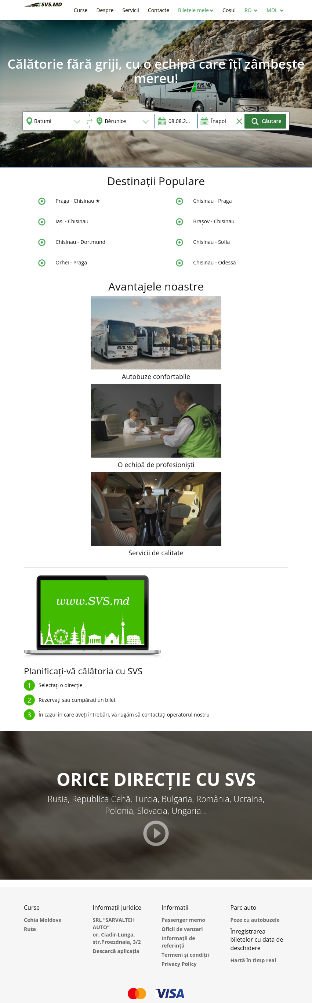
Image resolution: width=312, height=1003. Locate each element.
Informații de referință (178, 942)
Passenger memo (183, 919)
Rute (30, 929)
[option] (156, 93)
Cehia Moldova (43, 919)
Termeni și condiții (185, 954)
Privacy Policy (179, 963)
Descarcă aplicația (116, 951)
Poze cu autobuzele (255, 919)
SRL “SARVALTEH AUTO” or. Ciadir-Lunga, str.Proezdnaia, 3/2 (117, 930)
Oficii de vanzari (182, 929)
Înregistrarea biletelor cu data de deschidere (257, 939)
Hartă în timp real (253, 960)
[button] (196, 10)
